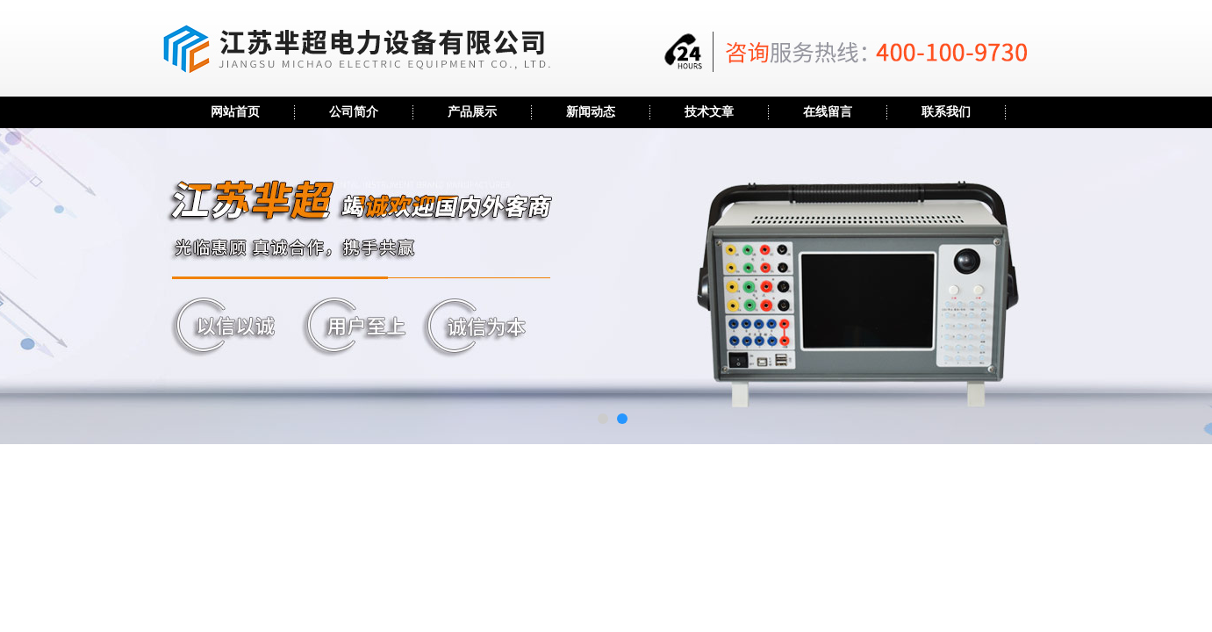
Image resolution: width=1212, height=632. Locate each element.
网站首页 (235, 111)
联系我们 (946, 111)
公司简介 (353, 111)
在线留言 (827, 111)
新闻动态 (590, 111)
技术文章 (709, 111)
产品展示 (472, 111)
